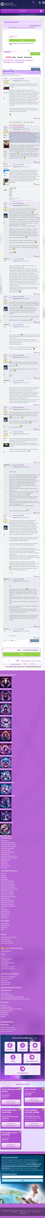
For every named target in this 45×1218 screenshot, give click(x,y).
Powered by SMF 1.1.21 (27, 661)
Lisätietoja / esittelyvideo (11, 1102)
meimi (5, 78)
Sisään (34, 3)
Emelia (5, 164)
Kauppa (3, 1016)
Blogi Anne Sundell (7, 894)
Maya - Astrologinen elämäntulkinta (12, 997)
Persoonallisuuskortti (8, 963)
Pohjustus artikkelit (7, 1010)
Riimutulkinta (5, 939)
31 (12, 69)
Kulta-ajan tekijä (6, 1007)
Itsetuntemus (5, 925)
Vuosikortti (4, 964)
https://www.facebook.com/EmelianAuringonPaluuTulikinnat (21, 200)
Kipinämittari (5, 854)
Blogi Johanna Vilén (7, 883)
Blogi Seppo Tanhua (7, 881)
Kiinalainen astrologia (8, 976)
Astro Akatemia (6, 951)
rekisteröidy (32, 27)
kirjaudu (25, 27)
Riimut (3, 875)
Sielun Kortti (5, 961)
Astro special (19, 60)
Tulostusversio (35, 69)
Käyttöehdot (14, 1211)
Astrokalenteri (5, 911)
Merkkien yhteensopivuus (9, 856)
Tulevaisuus (4, 923)
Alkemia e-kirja (6, 865)
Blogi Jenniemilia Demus (9, 889)
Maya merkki (5, 860)
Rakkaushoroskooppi (8, 852)
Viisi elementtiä (6, 982)
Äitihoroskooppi (6, 850)
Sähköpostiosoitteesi (9, 1174)
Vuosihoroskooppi (6, 978)
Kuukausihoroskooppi (8, 842)
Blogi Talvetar (5, 898)
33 (15, 69)
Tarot (2, 957)
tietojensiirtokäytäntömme (33, 1170)
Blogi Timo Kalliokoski (8, 885)
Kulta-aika (4, 1005)
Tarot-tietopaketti (6, 959)
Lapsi (2, 929)
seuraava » (37, 66)
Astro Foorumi (11, 22)
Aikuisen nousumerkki (8, 846)
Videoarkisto (4, 1014)
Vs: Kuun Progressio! (18, 78)
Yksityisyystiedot (36, 1211)
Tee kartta (4, 915)
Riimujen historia (6, 941)
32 (14, 69)
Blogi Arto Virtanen (7, 902)
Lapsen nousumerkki (8, 848)
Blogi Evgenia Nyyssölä (8, 896)
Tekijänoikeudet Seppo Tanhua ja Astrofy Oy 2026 (13, 1210)
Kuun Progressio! (18, 62)
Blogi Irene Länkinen (7, 900)
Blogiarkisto (4, 1012)
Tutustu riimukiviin (7, 943)
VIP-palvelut (5, 917)
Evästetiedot (23, 1213)
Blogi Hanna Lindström (8, 906)
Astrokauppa (5, 913)
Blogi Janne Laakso (7, 890)
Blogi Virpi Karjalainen (8, 887)
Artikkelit (4, 861)
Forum (3, 908)
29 (9, 69)
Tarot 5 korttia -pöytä (7, 966)
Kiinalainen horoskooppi (9, 858)
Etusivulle (4, 867)
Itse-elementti (5, 984)
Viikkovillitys (5, 840)
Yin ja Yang (4, 980)
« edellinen (31, 66)
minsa (5, 203)
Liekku (5, 431)
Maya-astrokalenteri (7, 995)
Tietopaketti (5, 910)
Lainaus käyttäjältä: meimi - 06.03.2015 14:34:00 (19, 132)
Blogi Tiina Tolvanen (7, 904)
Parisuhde (4, 927)
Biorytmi (4, 873)
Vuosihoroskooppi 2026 (8, 844)
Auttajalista (4, 863)
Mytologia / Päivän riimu (9, 937)
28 (8, 69)
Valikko (23, 11)
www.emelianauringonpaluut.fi (15, 201)
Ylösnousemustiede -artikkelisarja (11, 1008)
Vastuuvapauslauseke (25, 1211)
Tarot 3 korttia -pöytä (7, 968)
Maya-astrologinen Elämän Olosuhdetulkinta (15, 999)
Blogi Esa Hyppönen (7, 892)
